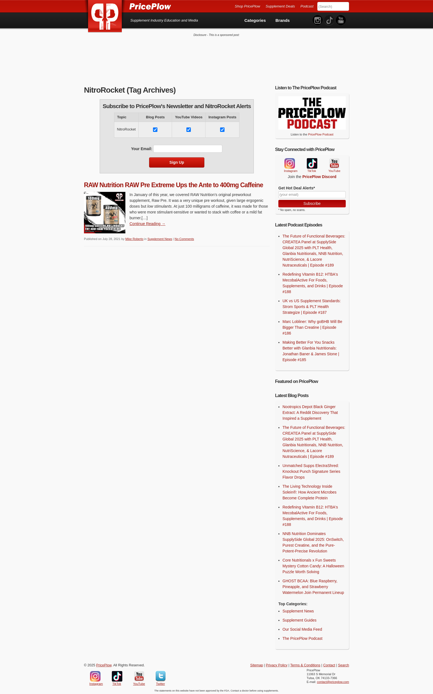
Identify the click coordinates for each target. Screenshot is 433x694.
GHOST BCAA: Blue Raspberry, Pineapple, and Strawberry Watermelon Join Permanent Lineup (313, 586)
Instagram (289, 162)
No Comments (184, 238)
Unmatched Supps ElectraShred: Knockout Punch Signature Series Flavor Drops (311, 471)
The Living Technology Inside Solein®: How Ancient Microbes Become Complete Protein (309, 491)
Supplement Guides (299, 619)
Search (343, 664)
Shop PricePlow (247, 6)
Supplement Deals (280, 6)
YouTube (333, 162)
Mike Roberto (134, 238)
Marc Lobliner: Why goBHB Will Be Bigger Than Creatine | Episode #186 (312, 327)
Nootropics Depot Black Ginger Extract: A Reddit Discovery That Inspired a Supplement (310, 412)
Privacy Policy (276, 664)
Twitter (160, 675)
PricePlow (103, 664)
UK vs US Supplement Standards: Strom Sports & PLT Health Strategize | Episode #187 (311, 306)
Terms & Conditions (305, 664)
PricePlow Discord (319, 176)
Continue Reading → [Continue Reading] (147, 223)
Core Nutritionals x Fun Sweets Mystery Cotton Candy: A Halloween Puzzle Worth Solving (313, 565)
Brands (283, 20)
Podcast (306, 6)
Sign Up (177, 161)
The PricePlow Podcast (302, 637)
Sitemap (256, 664)
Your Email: (141, 148)
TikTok (311, 162)
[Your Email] (312, 193)
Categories (255, 20)
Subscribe (312, 202)
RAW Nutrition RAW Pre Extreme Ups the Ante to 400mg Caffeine (173, 184)
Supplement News (159, 238)
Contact (329, 664)
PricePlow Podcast (321, 133)
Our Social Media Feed (302, 628)
